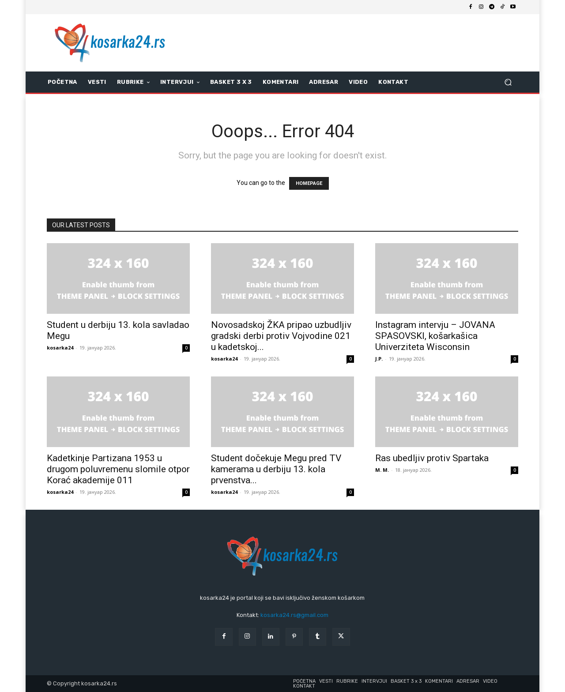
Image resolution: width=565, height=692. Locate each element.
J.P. (379, 358)
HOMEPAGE (309, 183)
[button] (507, 82)
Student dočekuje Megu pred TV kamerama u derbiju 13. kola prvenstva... (276, 469)
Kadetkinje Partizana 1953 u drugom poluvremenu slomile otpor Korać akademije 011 (118, 469)
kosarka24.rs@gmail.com (294, 615)
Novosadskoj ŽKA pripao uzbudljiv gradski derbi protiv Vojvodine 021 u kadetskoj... (281, 336)
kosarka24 (60, 347)
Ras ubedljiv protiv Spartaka (432, 458)
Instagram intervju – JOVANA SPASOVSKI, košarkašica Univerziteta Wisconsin (435, 336)
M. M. (382, 469)
